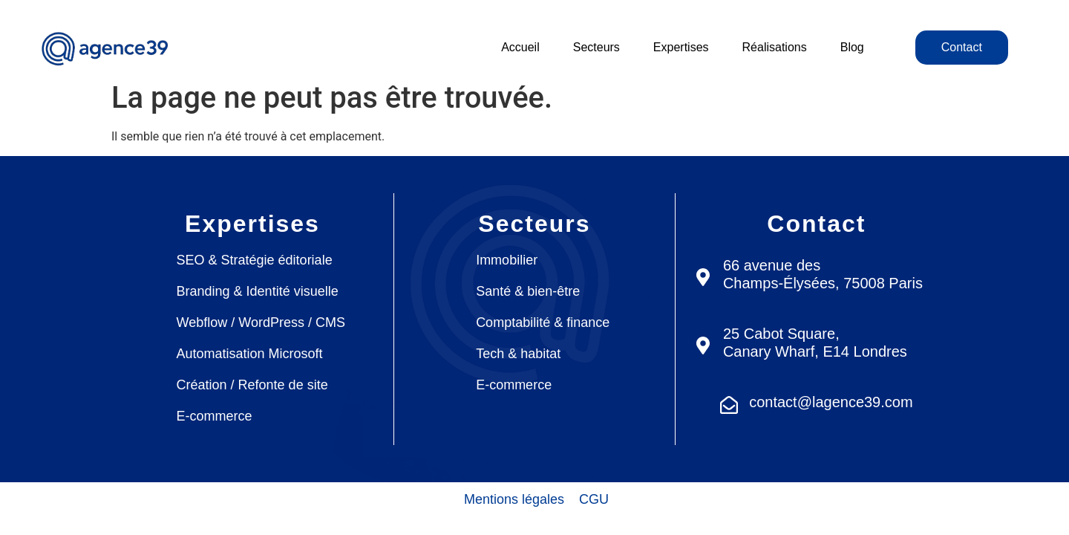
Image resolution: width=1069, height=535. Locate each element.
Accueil (520, 47)
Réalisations (774, 47)
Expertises (681, 47)
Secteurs (596, 47)
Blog (852, 47)
